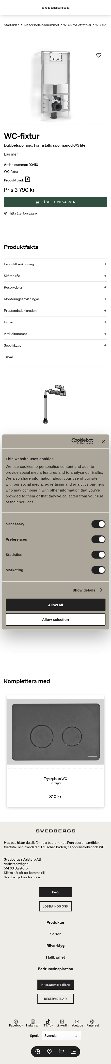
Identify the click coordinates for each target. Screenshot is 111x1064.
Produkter (55, 922)
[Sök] (38, 1052)
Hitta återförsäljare (23, 213)
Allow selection (55, 619)
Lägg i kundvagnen (55, 202)
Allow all (55, 605)
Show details (84, 590)
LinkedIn (62, 1023)
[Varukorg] (61, 1052)
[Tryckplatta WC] (55, 751)
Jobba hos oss (55, 906)
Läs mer (11, 154)
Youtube (77, 1023)
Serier (55, 933)
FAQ (55, 892)
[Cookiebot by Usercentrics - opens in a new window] (71, 441)
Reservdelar (55, 999)
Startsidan (11, 25)
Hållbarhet (55, 957)
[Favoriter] (50, 1052)
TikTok (48, 1023)
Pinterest (92, 1023)
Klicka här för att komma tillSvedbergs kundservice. (24, 874)
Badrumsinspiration (55, 968)
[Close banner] (103, 441)
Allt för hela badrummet (41, 25)
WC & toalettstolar (77, 25)
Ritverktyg (56, 945)
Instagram (33, 1023)
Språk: (34, 1035)
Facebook (16, 1023)
